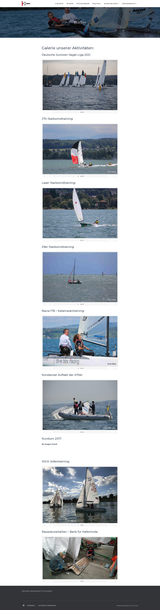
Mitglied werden (82, 3)
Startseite (59, 3)
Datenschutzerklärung (47, 605)
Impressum (31, 605)
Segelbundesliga (129, 3)
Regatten (96, 3)
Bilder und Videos (111, 3)
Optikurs (69, 3)
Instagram (23, 605)
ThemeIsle (134, 605)
